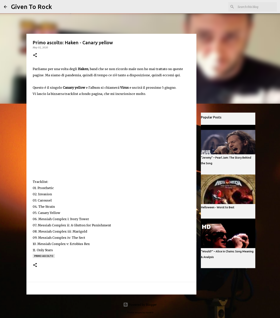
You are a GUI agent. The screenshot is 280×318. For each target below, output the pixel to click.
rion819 (149, 312)
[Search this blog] (256, 6)
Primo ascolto (43, 256)
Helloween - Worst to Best (217, 207)
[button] (35, 55)
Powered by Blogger (140, 304)
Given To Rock (31, 6)
